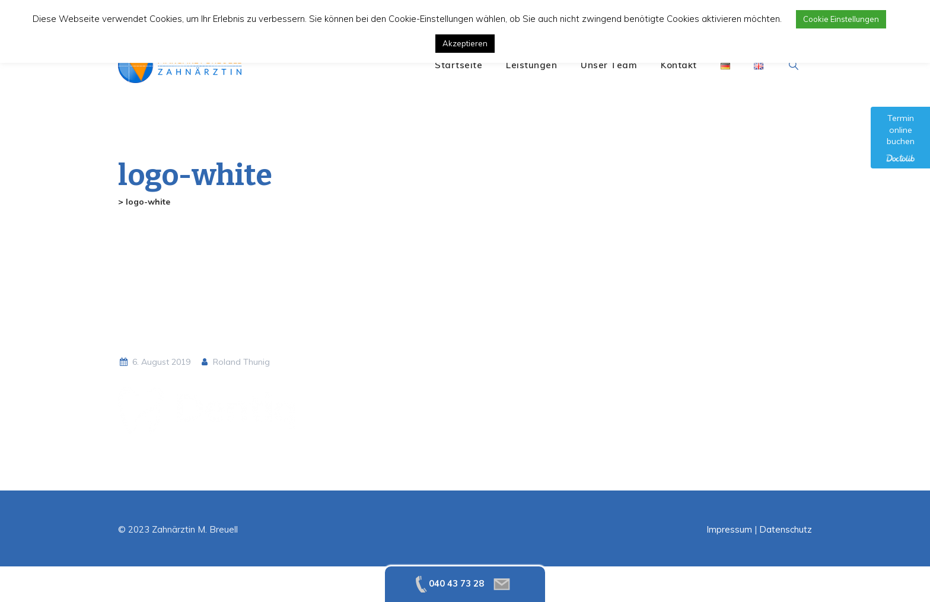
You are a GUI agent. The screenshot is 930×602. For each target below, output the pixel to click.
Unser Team (609, 65)
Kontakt (679, 65)
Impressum (729, 529)
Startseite (458, 65)
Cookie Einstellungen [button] (841, 19)
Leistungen (531, 65)
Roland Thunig (234, 361)
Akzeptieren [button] (465, 43)
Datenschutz (785, 529)
